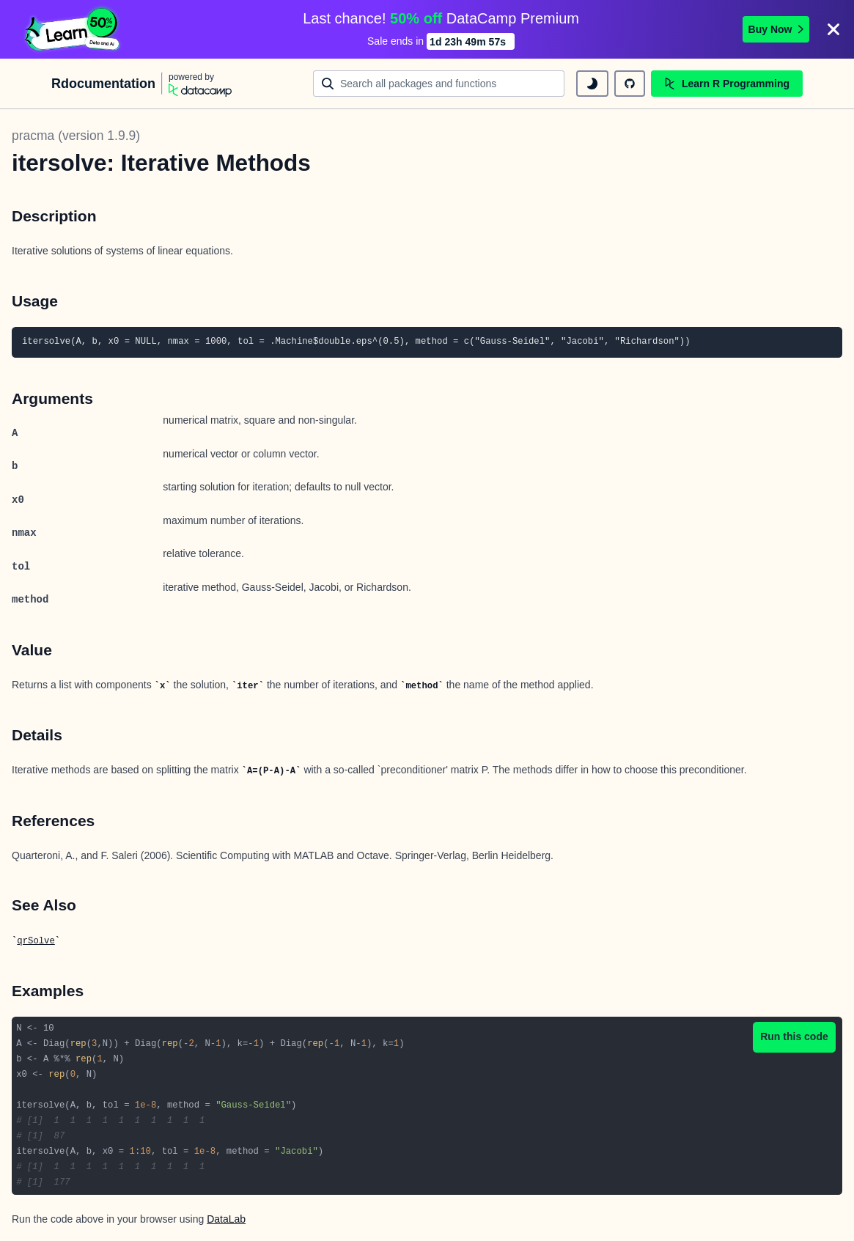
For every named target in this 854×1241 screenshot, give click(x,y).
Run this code (794, 1036)
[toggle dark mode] (592, 83)
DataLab (226, 1219)
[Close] (833, 29)
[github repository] (629, 83)
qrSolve (35, 941)
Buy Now (776, 29)
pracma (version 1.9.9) (76, 135)
